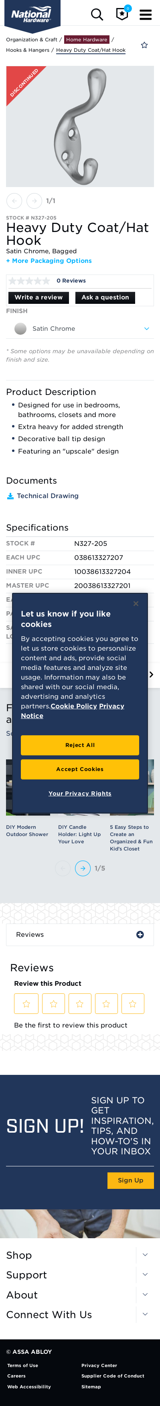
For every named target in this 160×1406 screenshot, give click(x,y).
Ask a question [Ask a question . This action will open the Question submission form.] (105, 297)
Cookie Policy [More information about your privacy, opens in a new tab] (74, 706)
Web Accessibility (29, 1387)
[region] (80, 702)
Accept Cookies (79, 769)
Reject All (80, 745)
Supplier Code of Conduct (112, 1376)
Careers (16, 1376)
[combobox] (80, 329)
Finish (17, 311)
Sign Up (131, 1180)
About (22, 1295)
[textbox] (80, 329)
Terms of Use (22, 1365)
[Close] (136, 603)
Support (26, 1275)
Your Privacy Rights (80, 793)
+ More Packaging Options (49, 261)
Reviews (30, 934)
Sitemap (91, 1387)
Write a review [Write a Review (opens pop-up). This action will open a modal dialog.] (38, 297)
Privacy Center (99, 1365)
